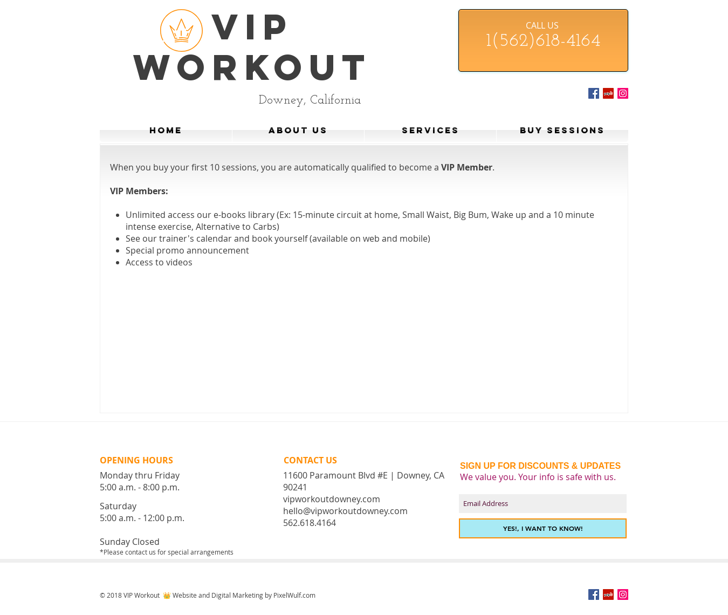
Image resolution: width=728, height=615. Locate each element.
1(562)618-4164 (543, 41)
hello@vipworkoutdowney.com (345, 511)
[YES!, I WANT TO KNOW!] (543, 528)
